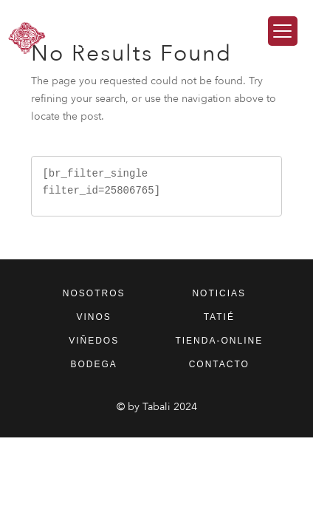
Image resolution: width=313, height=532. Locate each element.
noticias (219, 293)
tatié (219, 317)
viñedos (94, 340)
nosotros (94, 293)
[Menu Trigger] (282, 31)
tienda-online (219, 340)
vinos (94, 317)
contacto (219, 364)
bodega (94, 364)
